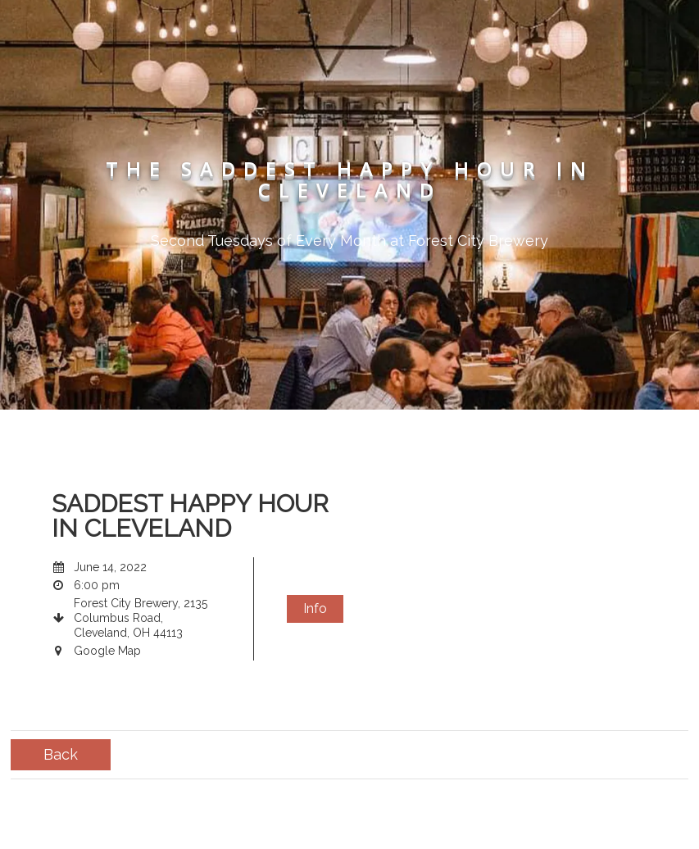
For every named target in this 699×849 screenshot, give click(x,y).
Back (60, 754)
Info (315, 608)
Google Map (107, 650)
